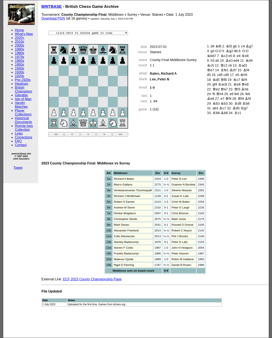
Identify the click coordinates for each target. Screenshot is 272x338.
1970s (19, 57)
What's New (24, 34)
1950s (19, 64)
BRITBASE (51, 6)
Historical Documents (23, 120)
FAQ (18, 141)
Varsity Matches (21, 104)
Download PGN (53, 18)
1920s (19, 76)
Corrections (23, 137)
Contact (21, 145)
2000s (19, 45)
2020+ (19, 38)
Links (19, 133)
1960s (19, 61)
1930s (19, 72)
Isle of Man (23, 99)
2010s (19, 41)
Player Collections (23, 112)
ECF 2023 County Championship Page (92, 279)
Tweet (18, 168)
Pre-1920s (23, 80)
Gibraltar (21, 95)
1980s (19, 53)
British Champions (23, 89)
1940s (19, 68)
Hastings (21, 84)
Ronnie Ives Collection (24, 127)
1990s (19, 49)
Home (19, 30)
